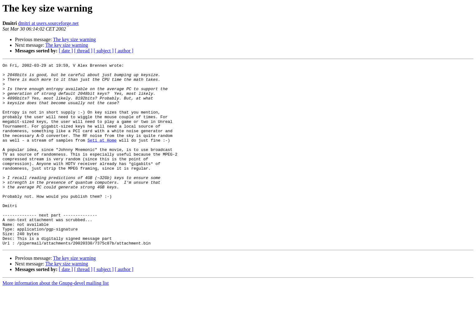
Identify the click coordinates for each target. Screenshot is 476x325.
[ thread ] (83, 50)
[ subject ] (104, 50)
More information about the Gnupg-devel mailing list (55, 319)
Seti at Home (102, 156)
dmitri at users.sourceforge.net (48, 23)
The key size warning (74, 39)
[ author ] (124, 50)
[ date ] (66, 50)
